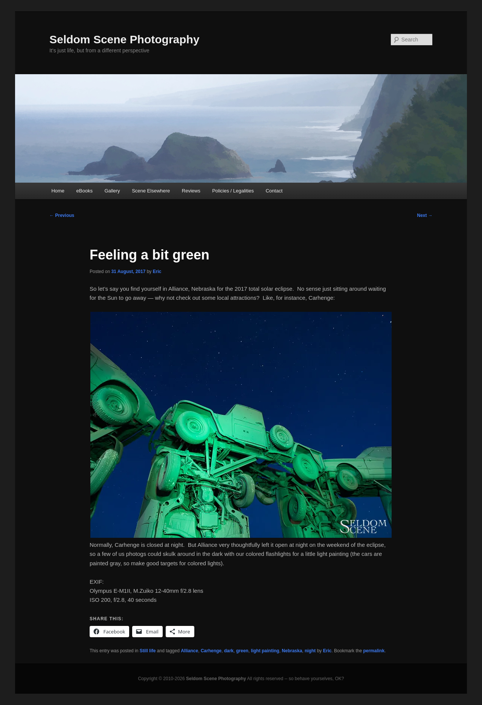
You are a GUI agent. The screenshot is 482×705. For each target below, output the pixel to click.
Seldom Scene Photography (124, 39)
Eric (157, 271)
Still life (148, 650)
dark (228, 650)
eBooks (84, 191)
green (242, 650)
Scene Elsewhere (151, 191)
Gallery (112, 191)
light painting (265, 650)
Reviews (191, 191)
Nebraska (292, 650)
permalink (373, 650)
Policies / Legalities (233, 191)
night (310, 650)
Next (424, 215)
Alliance (189, 650)
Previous (61, 215)
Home (57, 191)
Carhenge (211, 650)
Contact (273, 191)
